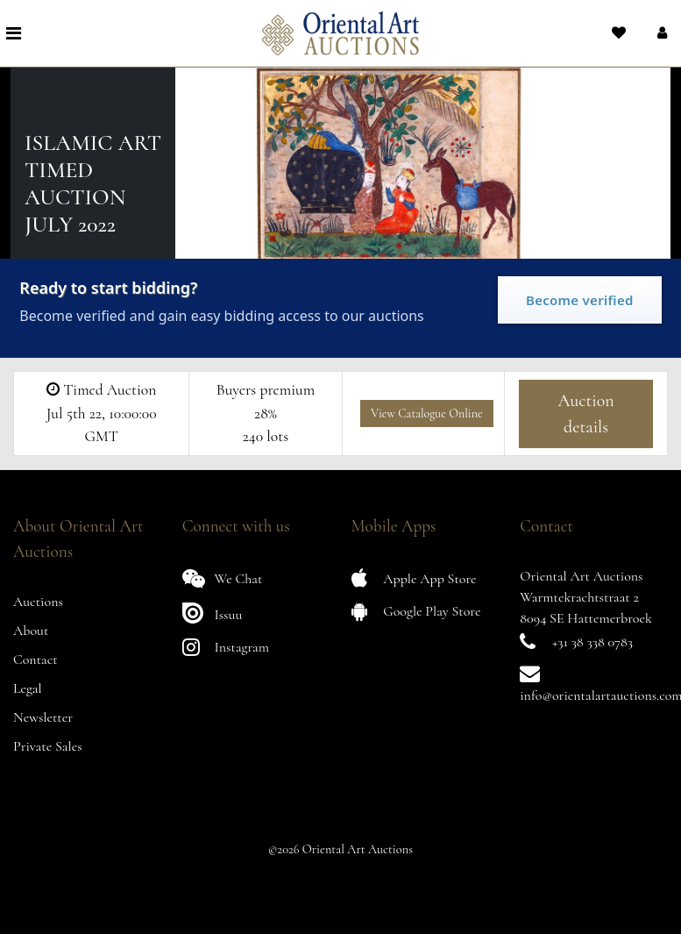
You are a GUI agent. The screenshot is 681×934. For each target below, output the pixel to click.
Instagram (225, 647)
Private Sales (47, 746)
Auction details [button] (585, 414)
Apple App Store (414, 578)
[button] (660, 33)
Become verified (580, 300)
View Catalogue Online (427, 413)
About (30, 630)
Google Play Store (416, 611)
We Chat (222, 578)
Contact (35, 659)
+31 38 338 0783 (592, 642)
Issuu (212, 612)
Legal (27, 688)
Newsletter (43, 717)
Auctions (38, 601)
